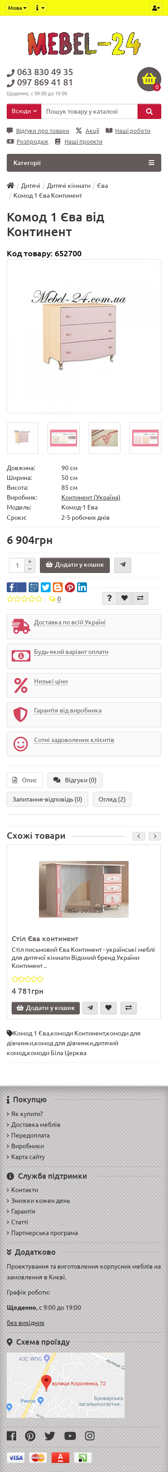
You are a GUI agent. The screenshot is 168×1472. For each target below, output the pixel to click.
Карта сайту (26, 1156)
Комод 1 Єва (31, 1033)
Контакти (22, 1189)
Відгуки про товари (38, 130)
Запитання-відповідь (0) (47, 799)
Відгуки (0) (75, 780)
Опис (25, 780)
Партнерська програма (42, 1232)
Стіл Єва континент (45, 938)
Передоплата (28, 1135)
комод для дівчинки (63, 1043)
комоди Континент (78, 1033)
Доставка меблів (33, 1124)
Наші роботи (128, 130)
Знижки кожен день (38, 1200)
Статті (17, 1222)
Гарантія (21, 1211)
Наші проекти (79, 141)
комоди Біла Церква (56, 1052)
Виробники (25, 1146)
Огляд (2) (112, 799)
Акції (87, 130)
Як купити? (25, 1113)
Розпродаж (27, 141)
